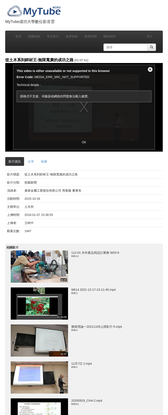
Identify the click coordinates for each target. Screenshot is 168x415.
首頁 (18, 36)
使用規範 (72, 36)
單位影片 (53, 36)
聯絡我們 (109, 36)
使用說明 (90, 36)
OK (84, 142)
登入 (150, 36)
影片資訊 (15, 161)
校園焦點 (34, 36)
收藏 (44, 161)
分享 (31, 161)
